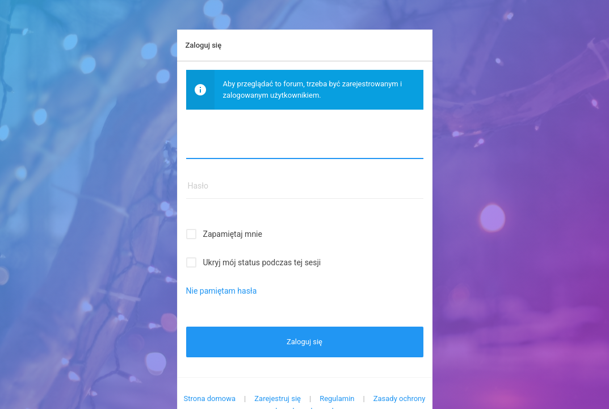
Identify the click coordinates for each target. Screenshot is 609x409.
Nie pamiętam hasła (221, 290)
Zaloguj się (304, 341)
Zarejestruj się (277, 398)
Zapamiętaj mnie (232, 234)
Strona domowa (210, 398)
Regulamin (337, 398)
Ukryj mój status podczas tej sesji (262, 262)
